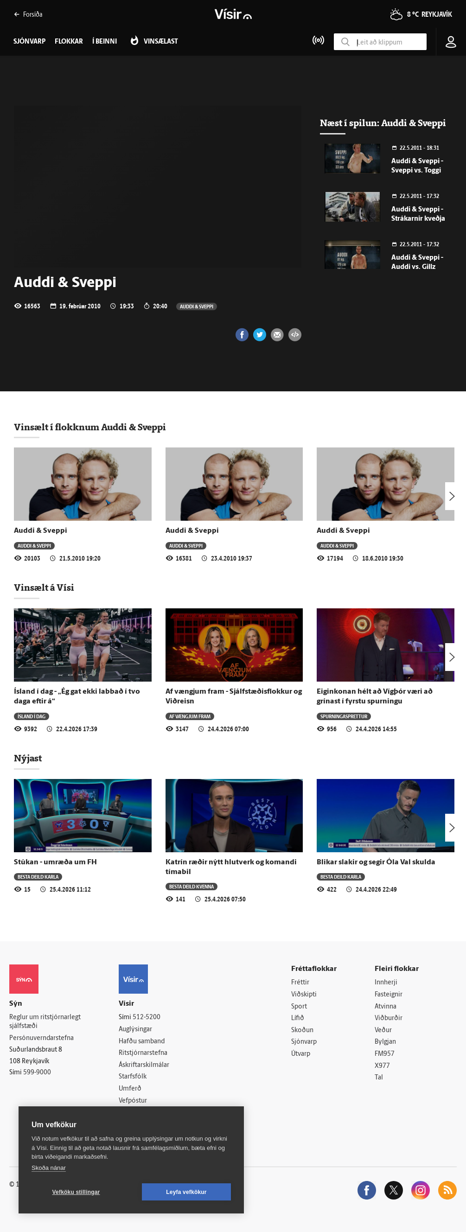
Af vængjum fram (190, 716)
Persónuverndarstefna (41, 1038)
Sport (299, 1006)
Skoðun (302, 1030)
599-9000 (37, 1072)
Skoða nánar (49, 1167)
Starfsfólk (133, 1076)
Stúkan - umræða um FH (55, 862)
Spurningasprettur (343, 716)
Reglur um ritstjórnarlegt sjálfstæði (45, 1022)
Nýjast (28, 758)
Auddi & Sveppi (196, 306)
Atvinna (385, 1006)
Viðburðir (388, 1018)
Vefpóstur (133, 1101)
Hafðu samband (142, 1041)
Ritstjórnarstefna (143, 1053)
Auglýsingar (135, 1029)
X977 (382, 1066)
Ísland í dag (31, 716)
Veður (383, 1030)
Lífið (297, 1018)
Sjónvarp (304, 1042)
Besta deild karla (38, 877)
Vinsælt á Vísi (44, 587)
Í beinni (104, 41)
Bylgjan (385, 1042)
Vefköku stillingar (76, 1192)
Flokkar (69, 41)
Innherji (386, 982)
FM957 (385, 1054)
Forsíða (28, 14)
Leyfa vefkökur (186, 1192)
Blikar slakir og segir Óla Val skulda (376, 862)
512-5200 (146, 1017)
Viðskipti (304, 994)
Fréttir (300, 982)
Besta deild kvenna (191, 886)
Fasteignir (388, 994)
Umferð (130, 1088)
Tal (379, 1077)
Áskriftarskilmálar (144, 1065)
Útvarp (300, 1054)
